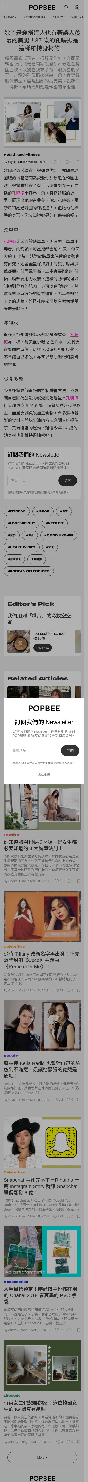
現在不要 (44, 774)
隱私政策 (67, 763)
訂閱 (70, 750)
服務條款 (53, 763)
